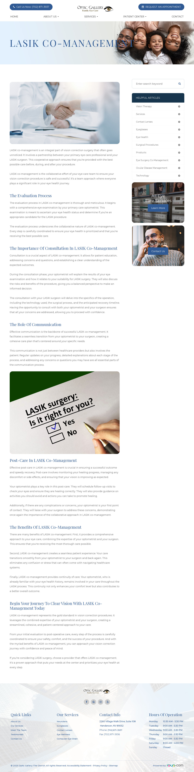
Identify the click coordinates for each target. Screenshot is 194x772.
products (141, 154)
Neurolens (62, 721)
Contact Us (158, 253)
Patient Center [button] (134, 16)
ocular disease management (154, 170)
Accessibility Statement (79, 765)
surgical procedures (148, 146)
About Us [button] (51, 16)
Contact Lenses (65, 730)
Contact (178, 16)
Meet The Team (19, 730)
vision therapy (145, 106)
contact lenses (145, 122)
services (141, 114)
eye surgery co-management (154, 162)
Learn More (158, 210)
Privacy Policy (100, 765)
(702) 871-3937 (115, 730)
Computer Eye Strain (68, 738)
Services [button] (91, 16)
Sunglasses (63, 726)
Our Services (17, 726)
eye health (142, 138)
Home (14, 16)
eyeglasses (142, 130)
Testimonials (18, 734)
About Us (16, 721)
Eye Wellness (64, 734)
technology (143, 178)
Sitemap (113, 765)
